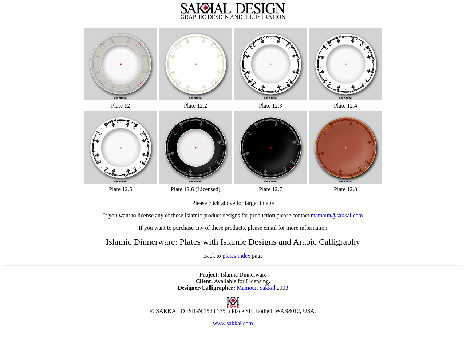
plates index (236, 256)
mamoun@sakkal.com (337, 215)
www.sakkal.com (233, 323)
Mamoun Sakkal (256, 288)
